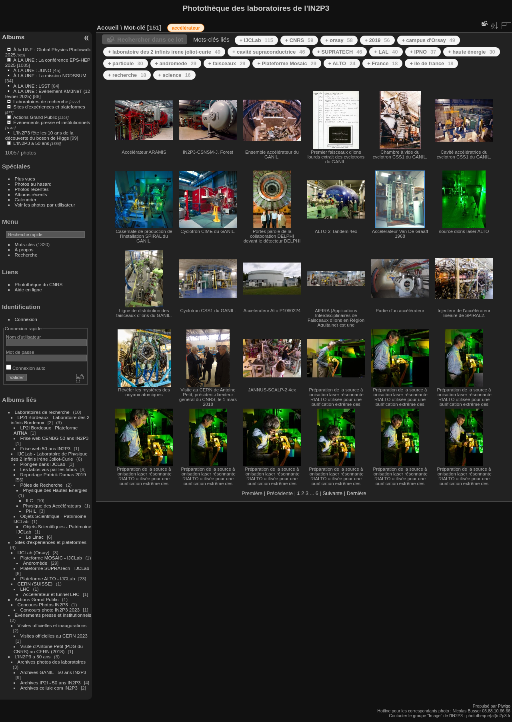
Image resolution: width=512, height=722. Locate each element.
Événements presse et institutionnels (51, 122)
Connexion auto (26, 368)
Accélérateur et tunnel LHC (51, 594)
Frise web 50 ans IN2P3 (45, 448)
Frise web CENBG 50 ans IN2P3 (54, 438)
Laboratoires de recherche (40, 101)
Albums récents (31, 194)
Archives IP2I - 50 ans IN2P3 (50, 682)
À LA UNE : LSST (31, 85)
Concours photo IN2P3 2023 (50, 609)
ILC (29, 500)
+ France (382, 63)
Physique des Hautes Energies (55, 490)
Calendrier (25, 199)
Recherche (26, 254)
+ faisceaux (227, 63)
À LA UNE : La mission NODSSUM (49, 75)
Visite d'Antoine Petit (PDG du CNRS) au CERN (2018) (48, 649)
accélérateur (186, 28)
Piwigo (504, 706)
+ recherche (127, 75)
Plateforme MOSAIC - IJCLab (51, 557)
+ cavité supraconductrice (268, 52)
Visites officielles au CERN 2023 (54, 635)
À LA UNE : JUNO (32, 70)
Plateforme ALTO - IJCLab (47, 578)
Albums (13, 37)
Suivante (332, 493)
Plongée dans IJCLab (43, 464)
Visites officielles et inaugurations (52, 625)
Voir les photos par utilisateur (45, 204)
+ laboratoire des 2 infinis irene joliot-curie (164, 52)
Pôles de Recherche (41, 484)
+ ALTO (341, 63)
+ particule (125, 63)
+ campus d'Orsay (428, 40)
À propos (24, 249)
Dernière (356, 493)
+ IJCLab (256, 40)
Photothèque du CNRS (39, 284)
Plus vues (25, 178)
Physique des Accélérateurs (52, 505)
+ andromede (175, 63)
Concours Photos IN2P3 (43, 604)
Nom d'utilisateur (23, 336)
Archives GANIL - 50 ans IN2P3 (53, 672)
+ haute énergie (471, 52)
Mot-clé (134, 27)
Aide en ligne (28, 289)
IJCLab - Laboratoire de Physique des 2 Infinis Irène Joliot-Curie (49, 456)
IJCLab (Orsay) (34, 552)
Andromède (35, 563)
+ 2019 (377, 40)
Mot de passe (20, 352)
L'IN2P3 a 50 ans (31, 143)
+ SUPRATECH (339, 52)
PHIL (31, 510)
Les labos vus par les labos (48, 469)
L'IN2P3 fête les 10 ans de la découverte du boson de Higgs (39, 135)
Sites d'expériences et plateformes (49, 106)
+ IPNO (423, 52)
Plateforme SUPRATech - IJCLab (54, 568)
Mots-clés (25, 244)
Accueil (108, 27)
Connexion (26, 319)
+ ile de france (431, 63)
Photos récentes (32, 189)
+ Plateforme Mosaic (286, 63)
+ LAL (386, 52)
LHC (25, 589)
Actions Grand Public (35, 117)
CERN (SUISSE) (35, 583)
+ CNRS (299, 40)
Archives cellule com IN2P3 (49, 687)
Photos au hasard (33, 184)
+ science (174, 75)
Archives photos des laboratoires (52, 661)
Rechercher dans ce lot (150, 39)
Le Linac (35, 536)
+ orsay (338, 40)
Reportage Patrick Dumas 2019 (53, 474)
